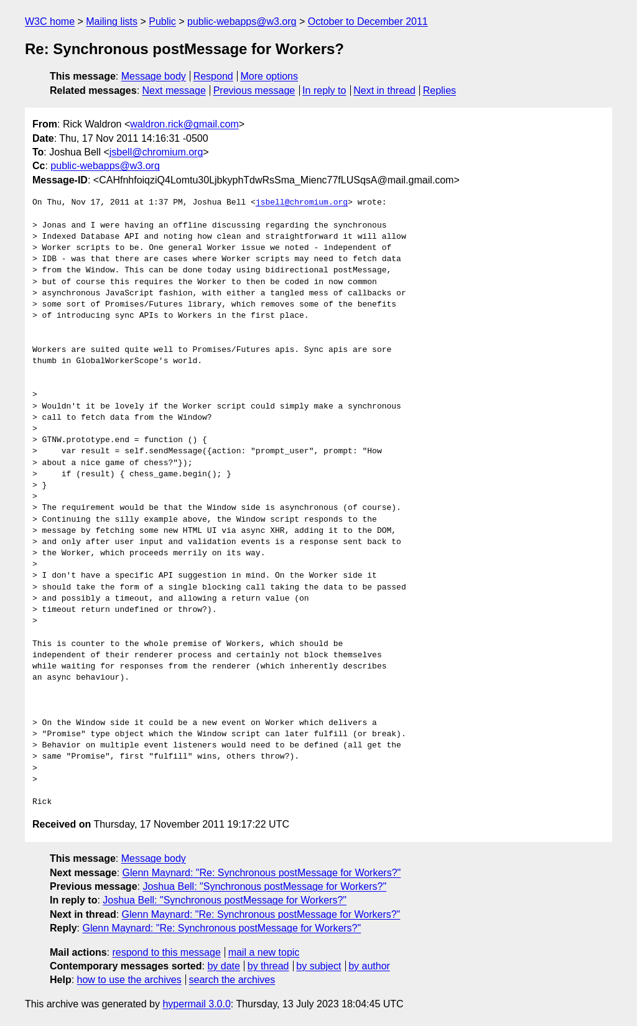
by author (369, 966)
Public (162, 21)
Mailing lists (111, 21)
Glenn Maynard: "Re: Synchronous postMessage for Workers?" (262, 872)
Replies (439, 90)
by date (223, 966)
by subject (318, 966)
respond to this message (166, 952)
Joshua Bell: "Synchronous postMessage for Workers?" (264, 886)
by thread (268, 966)
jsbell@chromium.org (156, 152)
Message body (153, 76)
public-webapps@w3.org (241, 21)
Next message (174, 90)
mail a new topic (264, 952)
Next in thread (384, 90)
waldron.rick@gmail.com (184, 124)
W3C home (50, 21)
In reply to (324, 90)
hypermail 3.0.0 (196, 1004)
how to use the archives (129, 979)
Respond (213, 76)
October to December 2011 (368, 21)
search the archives (232, 979)
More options (270, 76)
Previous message (254, 90)
